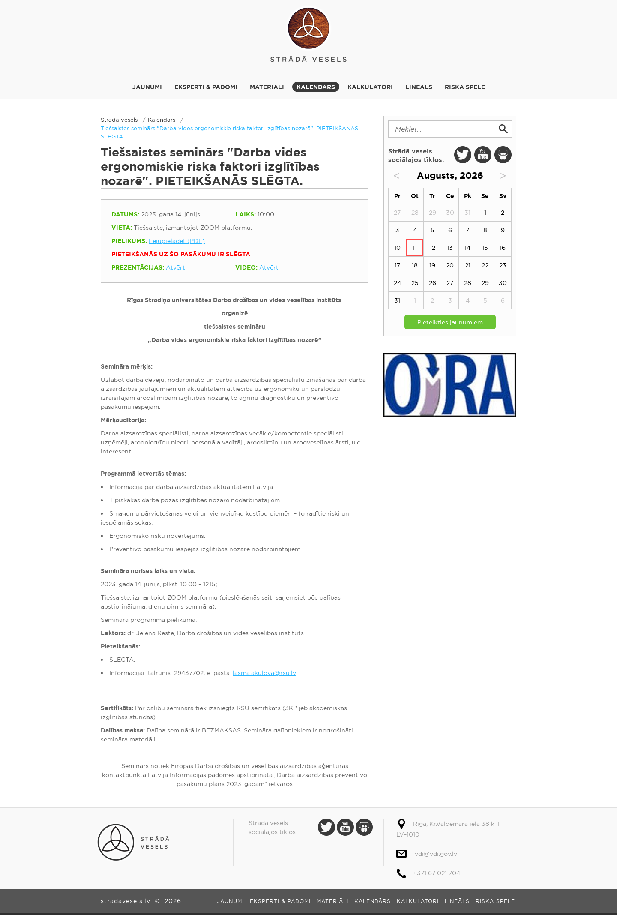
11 (415, 248)
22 (485, 265)
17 (397, 265)
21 (467, 265)
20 (450, 265)
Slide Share (503, 154)
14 (467, 248)
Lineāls (418, 87)
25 (415, 283)
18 (415, 265)
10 (397, 248)
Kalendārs (316, 87)
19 (432, 265)
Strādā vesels (308, 33)
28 (467, 283)
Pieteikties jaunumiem (450, 322)
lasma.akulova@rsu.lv (264, 673)
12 (432, 248)
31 (397, 300)
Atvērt (175, 267)
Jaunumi (147, 87)
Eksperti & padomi (205, 87)
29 (485, 283)
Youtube (482, 154)
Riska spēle (465, 87)
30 (503, 283)
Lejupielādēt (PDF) (177, 241)
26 (432, 283)
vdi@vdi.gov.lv (436, 854)
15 (485, 248)
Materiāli (267, 87)
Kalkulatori (370, 87)
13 (450, 248)
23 (502, 265)
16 (503, 248)
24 (397, 283)
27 (449, 283)
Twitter (462, 154)
